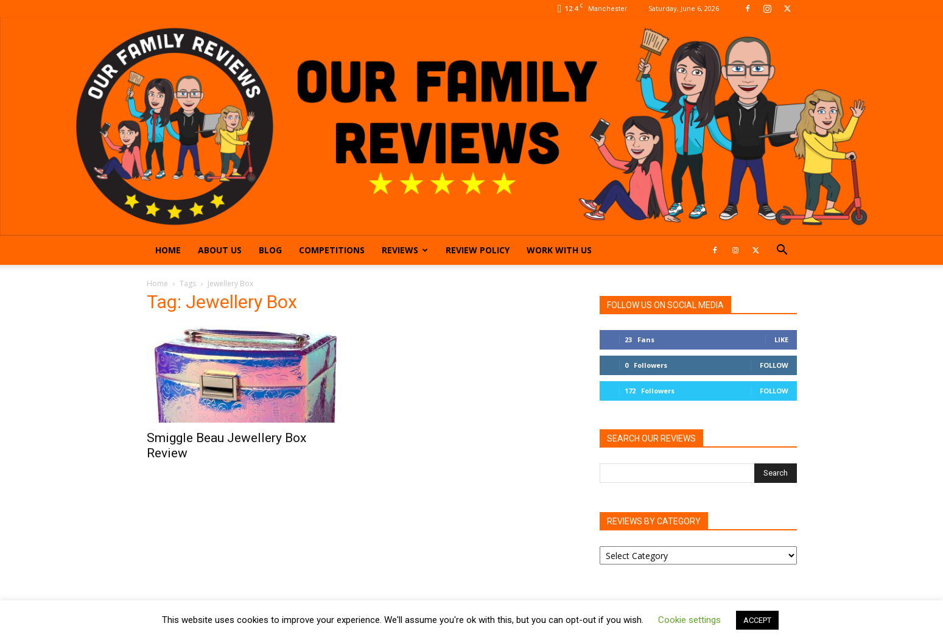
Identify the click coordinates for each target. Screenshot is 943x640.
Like (781, 339)
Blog (270, 250)
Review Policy (478, 250)
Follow (774, 365)
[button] (782, 251)
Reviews (405, 250)
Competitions (332, 250)
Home (168, 250)
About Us (220, 250)
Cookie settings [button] (689, 619)
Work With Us (559, 250)
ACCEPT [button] (757, 620)
